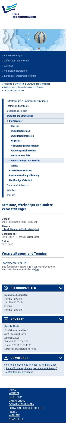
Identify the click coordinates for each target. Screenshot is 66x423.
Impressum (15, 397)
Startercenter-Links (20, 155)
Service (14, 165)
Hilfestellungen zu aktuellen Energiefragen (27, 101)
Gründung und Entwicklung (38, 84)
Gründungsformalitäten (22, 135)
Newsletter (16, 419)
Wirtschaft (19, 84)
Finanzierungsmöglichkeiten (25, 145)
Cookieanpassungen (21, 404)
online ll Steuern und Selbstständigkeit (20, 229)
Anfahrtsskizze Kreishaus (19, 372)
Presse (13, 411)
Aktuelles (8, 65)
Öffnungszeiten (23, 288)
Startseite (8, 84)
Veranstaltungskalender (15, 70)
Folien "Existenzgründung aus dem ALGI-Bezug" (31, 368)
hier (37, 269)
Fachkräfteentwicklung (20, 170)
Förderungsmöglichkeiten (23, 150)
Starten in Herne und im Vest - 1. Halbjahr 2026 (31, 364)
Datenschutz (17, 400)
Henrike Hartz (11, 326)
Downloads (19, 358)
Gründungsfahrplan (20, 131)
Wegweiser (16, 140)
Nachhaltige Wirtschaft (20, 180)
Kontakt (17, 319)
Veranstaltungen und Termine (30, 87)
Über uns (15, 126)
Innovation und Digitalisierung (24, 175)
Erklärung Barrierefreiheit (26, 408)
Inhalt (13, 389)
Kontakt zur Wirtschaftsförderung (20, 75)
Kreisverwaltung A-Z (14, 55)
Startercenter (9, 87)
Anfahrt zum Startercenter (16, 60)
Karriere (14, 415)
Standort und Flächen (17, 110)
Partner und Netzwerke (18, 185)
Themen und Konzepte (18, 106)
